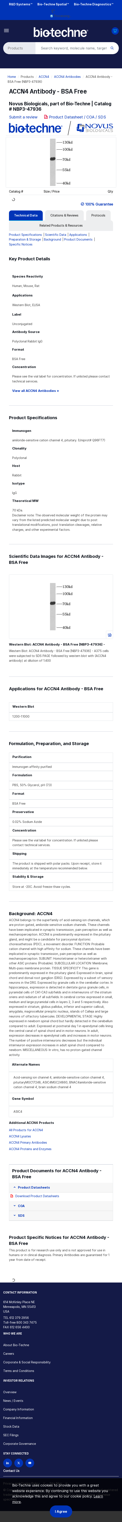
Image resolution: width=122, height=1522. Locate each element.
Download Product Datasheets (37, 1196)
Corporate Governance (19, 1443)
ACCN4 (44, 76)
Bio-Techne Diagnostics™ (93, 4)
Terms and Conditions (18, 1371)
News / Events (13, 1400)
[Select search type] (18, 48)
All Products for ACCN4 (26, 1130)
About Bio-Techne (16, 1345)
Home (12, 76)
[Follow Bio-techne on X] (18, 1463)
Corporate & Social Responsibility (27, 1362)
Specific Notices (20, 244)
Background (52, 239)
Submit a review (23, 117)
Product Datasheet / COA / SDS (77, 117)
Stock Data (11, 1426)
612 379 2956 (19, 1317)
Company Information (18, 1409)
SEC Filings (11, 1435)
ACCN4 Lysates (20, 1136)
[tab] (26, 215)
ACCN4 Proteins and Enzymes (30, 1149)
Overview (9, 1392)
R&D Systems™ (20, 4)
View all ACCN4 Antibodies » (35, 391)
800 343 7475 (26, 1322)
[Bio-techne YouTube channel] (29, 1463)
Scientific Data (55, 234)
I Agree (61, 1511)
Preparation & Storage (25, 239)
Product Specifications (25, 234)
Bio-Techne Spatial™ (53, 4)
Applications (78, 234)
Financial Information (18, 1418)
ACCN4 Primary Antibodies (28, 1142)
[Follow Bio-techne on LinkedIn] (7, 1463)
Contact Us (11, 1471)
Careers (8, 1353)
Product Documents (78, 239)
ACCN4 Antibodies (67, 76)
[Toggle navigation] (6, 30)
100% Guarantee (99, 204)
